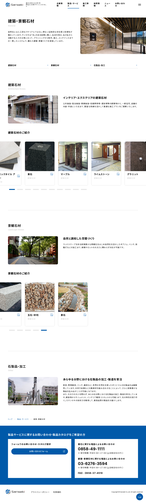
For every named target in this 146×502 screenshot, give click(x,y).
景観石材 (55, 65)
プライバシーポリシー (40, 492)
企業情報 (60, 4)
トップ (10, 419)
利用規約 (57, 492)
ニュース (107, 4)
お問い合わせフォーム (38, 451)
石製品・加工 (99, 65)
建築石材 (12, 65)
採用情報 (97, 4)
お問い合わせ (120, 4)
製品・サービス (73, 4)
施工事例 (86, 4)
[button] (12, 189)
